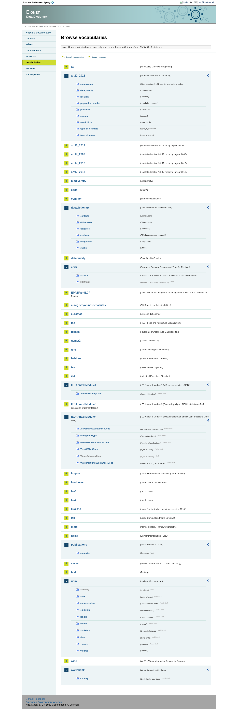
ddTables (85, 228)
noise (74, 535)
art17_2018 (78, 172)
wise (74, 661)
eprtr (74, 267)
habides (76, 358)
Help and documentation (39, 32)
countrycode (86, 84)
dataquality (78, 258)
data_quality (86, 90)
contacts (84, 216)
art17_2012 (78, 163)
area (82, 596)
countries (85, 553)
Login (185, 2)
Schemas (31, 56)
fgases (75, 331)
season (84, 116)
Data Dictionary (51, 26)
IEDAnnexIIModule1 (83, 385)
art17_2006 (78, 154)
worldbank (78, 670)
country (84, 678)
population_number (90, 103)
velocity (84, 644)
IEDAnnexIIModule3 (83, 404)
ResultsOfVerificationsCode (94, 442)
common (76, 198)
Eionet (39, 26)
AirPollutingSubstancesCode (95, 428)
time (82, 637)
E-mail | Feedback (35, 699)
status (83, 248)
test (73, 572)
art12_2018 (78, 145)
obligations (86, 241)
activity (84, 275)
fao (73, 322)
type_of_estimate (89, 128)
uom (74, 581)
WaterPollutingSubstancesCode (96, 463)
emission (85, 610)
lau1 (74, 491)
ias (73, 367)
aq (72, 66)
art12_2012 (78, 75)
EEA (39, 2)
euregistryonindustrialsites (88, 305)
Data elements (33, 50)
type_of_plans (87, 135)
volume (84, 651)
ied (73, 376)
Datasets (30, 38)
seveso (75, 563)
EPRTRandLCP (81, 292)
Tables (29, 44)
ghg (73, 349)
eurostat (76, 314)
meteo (83, 623)
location (84, 96)
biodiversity (78, 180)
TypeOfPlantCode (89, 449)
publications (79, 544)
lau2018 (76, 509)
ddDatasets (86, 222)
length (83, 617)
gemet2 (76, 340)
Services (30, 68)
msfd (74, 526)
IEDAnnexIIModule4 (83, 416)
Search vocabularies (75, 57)
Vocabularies (33, 62)
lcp (73, 517)
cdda (74, 189)
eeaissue (85, 235)
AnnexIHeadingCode (91, 393)
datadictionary (80, 207)
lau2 (74, 500)
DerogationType (88, 435)
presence (85, 109)
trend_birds (86, 122)
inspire (75, 473)
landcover (77, 482)
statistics (85, 630)
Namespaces (33, 74)
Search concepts (99, 57)
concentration (87, 603)
